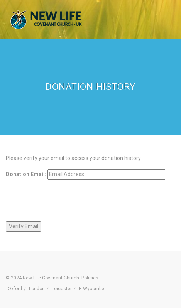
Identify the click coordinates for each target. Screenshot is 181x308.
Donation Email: (26, 174)
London (37, 288)
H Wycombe (91, 288)
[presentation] (64, 200)
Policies (89, 278)
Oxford (15, 288)
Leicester (62, 288)
